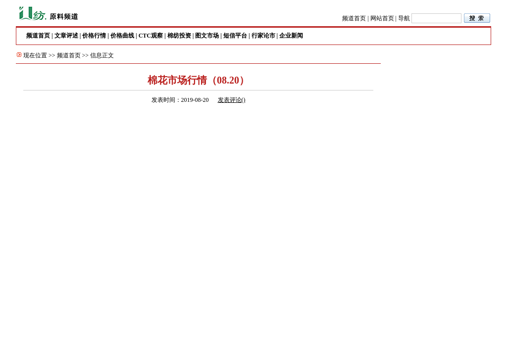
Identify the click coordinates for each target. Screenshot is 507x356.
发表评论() (232, 99)
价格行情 (94, 35)
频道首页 (354, 18)
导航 (404, 18)
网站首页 (382, 18)
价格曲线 (122, 35)
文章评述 (66, 35)
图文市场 (207, 35)
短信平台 (235, 35)
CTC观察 (151, 35)
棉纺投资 (179, 35)
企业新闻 (291, 35)
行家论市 (263, 35)
